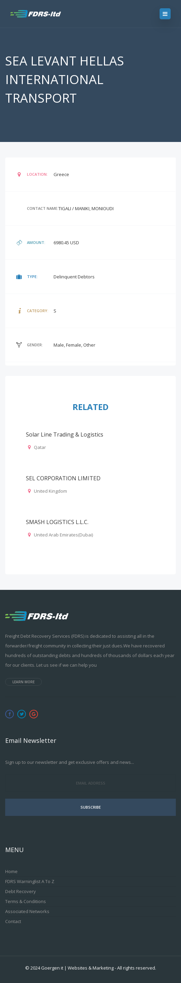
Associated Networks (27, 911)
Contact (13, 921)
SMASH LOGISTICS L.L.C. (57, 522)
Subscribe (90, 807)
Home (11, 871)
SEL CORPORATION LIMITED (63, 478)
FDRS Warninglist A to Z (29, 881)
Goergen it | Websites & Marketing (77, 968)
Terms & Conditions (25, 901)
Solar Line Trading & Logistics (64, 434)
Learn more (23, 681)
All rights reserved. (136, 968)
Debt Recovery (20, 891)
